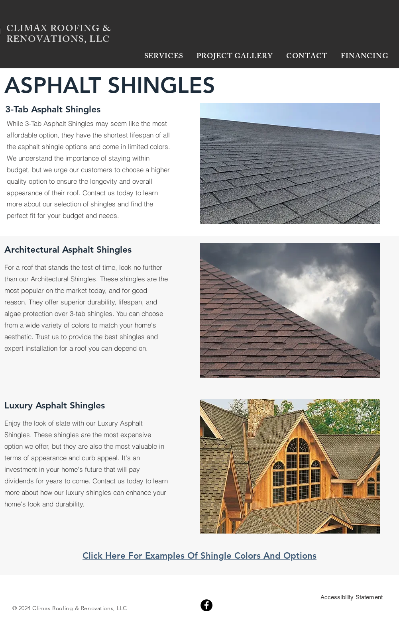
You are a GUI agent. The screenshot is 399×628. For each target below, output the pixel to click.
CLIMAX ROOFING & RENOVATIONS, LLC (58, 35)
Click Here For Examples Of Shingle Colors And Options (199, 555)
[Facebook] (206, 605)
